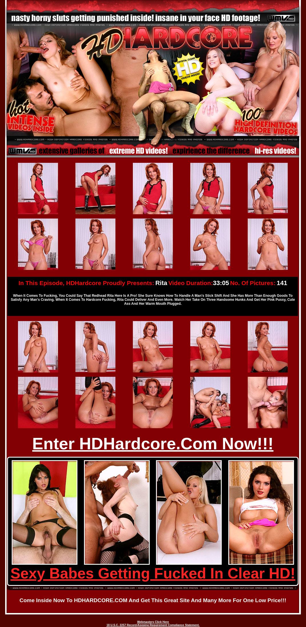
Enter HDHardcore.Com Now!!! (152, 443)
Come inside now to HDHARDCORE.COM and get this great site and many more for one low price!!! (152, 600)
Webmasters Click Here (153, 622)
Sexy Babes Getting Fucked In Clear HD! (153, 573)
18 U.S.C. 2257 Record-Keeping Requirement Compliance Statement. (153, 625)
